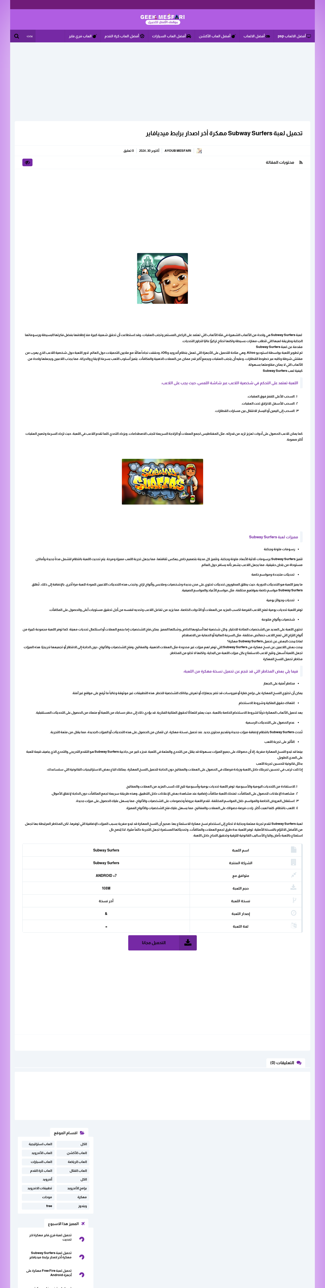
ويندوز (82, 199)
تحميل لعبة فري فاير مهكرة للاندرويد (53, 284)
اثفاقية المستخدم (47, 1230)
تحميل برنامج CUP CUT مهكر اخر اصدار (49, 301)
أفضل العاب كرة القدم (124, 36)
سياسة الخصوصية (56, 1238)
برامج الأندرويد (77, 181)
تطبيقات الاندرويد (39, 181)
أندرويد (47, 173)
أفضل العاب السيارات (171, 36)
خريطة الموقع (87, 1238)
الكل (83, 137)
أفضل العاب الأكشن (217, 36)
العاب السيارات (41, 155)
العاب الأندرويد (41, 146)
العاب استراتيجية (40, 137)
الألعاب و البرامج (162, 19)
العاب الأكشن (77, 146)
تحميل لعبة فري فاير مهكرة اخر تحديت (50, 230)
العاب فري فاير (83, 36)
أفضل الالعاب (256, 36)
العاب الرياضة (77, 155)
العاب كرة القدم (41, 164)
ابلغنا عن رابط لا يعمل (82, 1230)
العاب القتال (78, 164)
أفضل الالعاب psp (294, 36)
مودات (47, 190)
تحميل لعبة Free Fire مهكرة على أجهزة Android (49, 266)
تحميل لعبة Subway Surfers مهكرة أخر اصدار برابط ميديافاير (221, 133)
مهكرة (82, 190)
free (49, 199)
